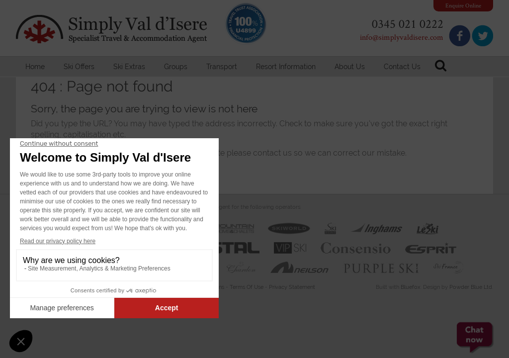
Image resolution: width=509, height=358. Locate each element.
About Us (350, 67)
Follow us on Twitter (482, 35)
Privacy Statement (292, 287)
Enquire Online (463, 5)
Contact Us (402, 67)
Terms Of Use (246, 287)
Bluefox (411, 287)
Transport (221, 67)
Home (35, 67)
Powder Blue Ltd (470, 287)
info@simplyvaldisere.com (401, 37)
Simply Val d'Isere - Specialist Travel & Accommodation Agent (113, 29)
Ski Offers (79, 67)
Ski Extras (129, 67)
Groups (175, 67)
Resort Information (286, 67)
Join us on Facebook (459, 35)
